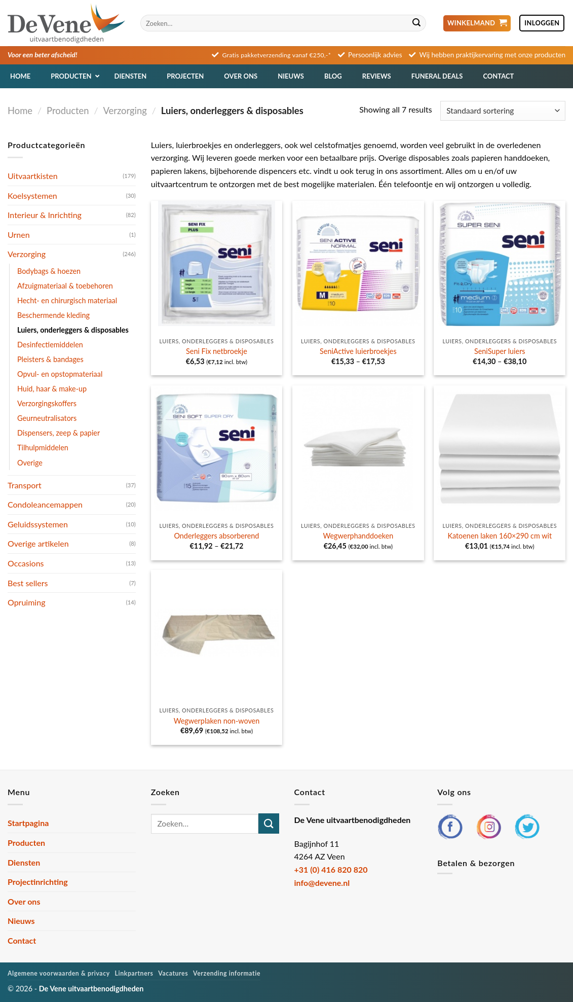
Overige (30, 462)
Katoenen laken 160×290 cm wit (499, 535)
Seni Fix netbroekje (216, 351)
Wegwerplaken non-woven (217, 721)
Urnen (19, 234)
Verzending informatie (226, 973)
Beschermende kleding (53, 315)
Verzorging (125, 110)
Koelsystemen (32, 195)
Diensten (24, 862)
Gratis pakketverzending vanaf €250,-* (276, 55)
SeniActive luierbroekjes (358, 351)
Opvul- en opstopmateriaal (59, 374)
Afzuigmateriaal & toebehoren (65, 285)
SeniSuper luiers (499, 351)
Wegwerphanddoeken (358, 535)
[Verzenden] (416, 23)
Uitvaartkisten (33, 176)
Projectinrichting (38, 881)
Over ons (24, 901)
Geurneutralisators (47, 418)
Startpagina (28, 823)
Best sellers (28, 583)
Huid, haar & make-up (52, 388)
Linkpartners (134, 973)
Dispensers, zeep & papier (58, 432)
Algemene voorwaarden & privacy (59, 973)
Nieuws (21, 920)
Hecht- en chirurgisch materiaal (67, 300)
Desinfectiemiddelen (50, 344)
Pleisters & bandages (50, 359)
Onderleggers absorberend (216, 535)
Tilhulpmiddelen (42, 447)
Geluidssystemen (38, 524)
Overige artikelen (38, 543)
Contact (22, 940)
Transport (25, 485)
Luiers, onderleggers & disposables (73, 330)
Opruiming (26, 602)
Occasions (26, 563)
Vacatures (173, 973)
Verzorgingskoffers (47, 403)
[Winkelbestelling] (502, 111)
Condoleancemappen (45, 504)
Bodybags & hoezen (49, 271)
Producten (68, 110)
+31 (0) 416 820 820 (331, 869)
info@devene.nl (322, 882)
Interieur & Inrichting (45, 215)
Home (20, 110)
